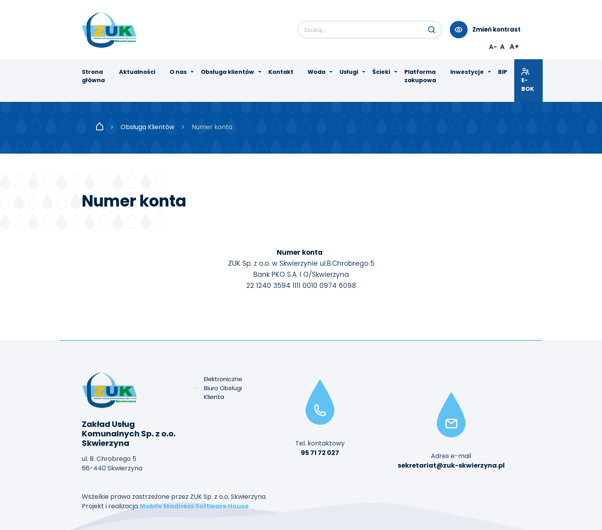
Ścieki (381, 72)
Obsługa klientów (227, 72)
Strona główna (93, 76)
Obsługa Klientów (147, 127)
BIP (502, 72)
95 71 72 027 (320, 452)
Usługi (349, 72)
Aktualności (137, 72)
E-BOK (528, 80)
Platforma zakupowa (420, 76)
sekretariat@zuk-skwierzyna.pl (451, 465)
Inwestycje (467, 72)
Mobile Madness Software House (194, 506)
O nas (178, 72)
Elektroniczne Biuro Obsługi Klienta (223, 388)
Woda (316, 72)
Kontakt (280, 72)
